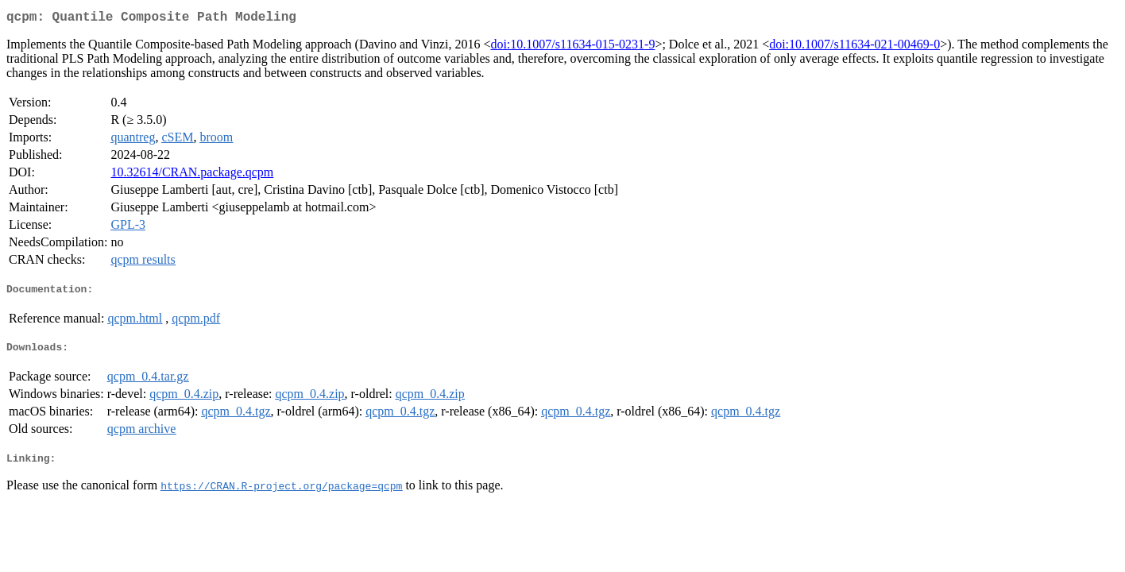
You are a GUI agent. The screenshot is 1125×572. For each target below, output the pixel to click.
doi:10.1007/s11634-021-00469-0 (854, 47)
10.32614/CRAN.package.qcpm (191, 175)
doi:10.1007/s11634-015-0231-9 (572, 47)
